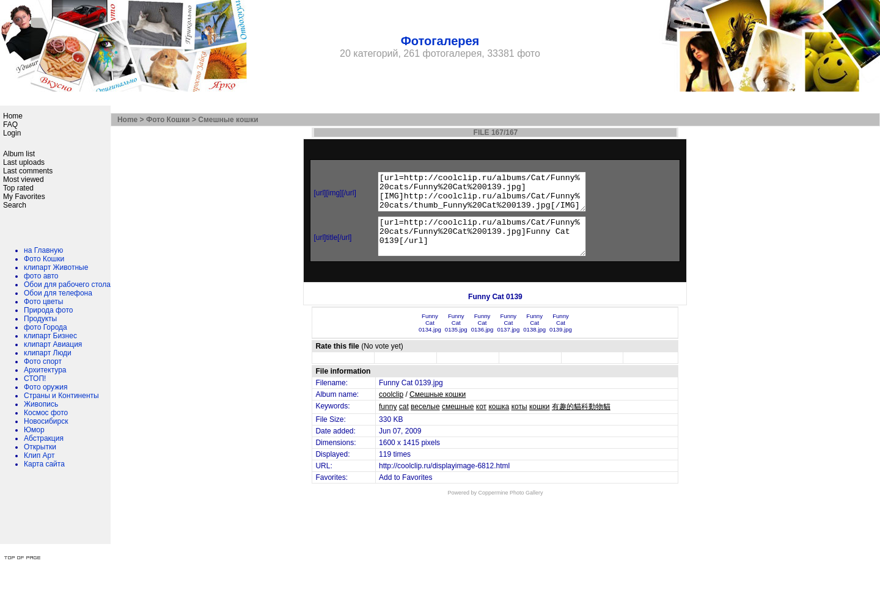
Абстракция (44, 438)
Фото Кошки (44, 259)
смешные (458, 421)
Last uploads (24, 162)
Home (13, 116)
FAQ (10, 124)
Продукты (40, 318)
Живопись (41, 404)
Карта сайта (44, 464)
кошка (498, 421)
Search (14, 205)
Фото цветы (43, 301)
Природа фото (48, 310)
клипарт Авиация (53, 344)
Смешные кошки (228, 119)
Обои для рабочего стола (67, 284)
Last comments (28, 171)
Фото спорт (43, 361)
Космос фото (46, 412)
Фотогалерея (440, 41)
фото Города (45, 327)
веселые (425, 421)
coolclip (391, 409)
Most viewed (23, 179)
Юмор (34, 430)
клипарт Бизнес (50, 336)
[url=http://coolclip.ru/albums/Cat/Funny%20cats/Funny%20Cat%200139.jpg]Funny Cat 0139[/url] (488, 247)
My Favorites (24, 196)
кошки (539, 421)
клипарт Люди (48, 353)
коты (519, 421)
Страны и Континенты (61, 395)
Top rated (18, 188)
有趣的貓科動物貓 (581, 421)
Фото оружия (45, 387)
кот (481, 421)
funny (388, 421)
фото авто (41, 276)
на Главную (43, 250)
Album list (19, 154)
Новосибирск (46, 421)
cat (404, 421)
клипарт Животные (56, 267)
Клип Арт (39, 455)
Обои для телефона (58, 293)
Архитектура (45, 370)
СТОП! (35, 378)
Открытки (40, 447)
